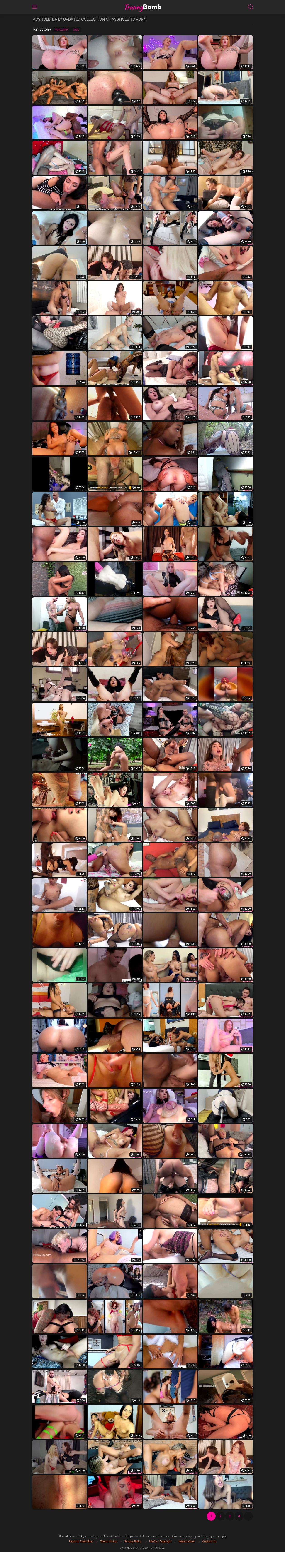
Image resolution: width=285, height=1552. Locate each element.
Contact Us (209, 1541)
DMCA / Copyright (160, 1541)
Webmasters (187, 1541)
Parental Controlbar (81, 1541)
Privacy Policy (133, 1541)
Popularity (61, 30)
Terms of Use (108, 1541)
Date (76, 30)
